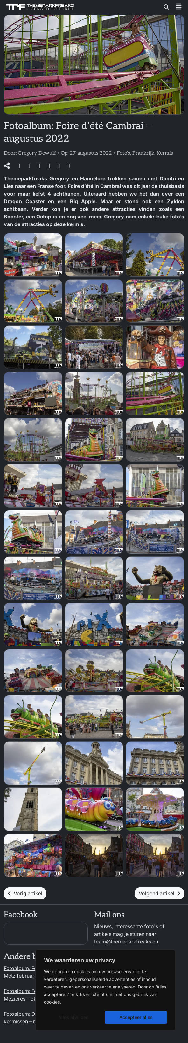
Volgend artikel (159, 893)
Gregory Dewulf (37, 153)
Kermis (165, 153)
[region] (105, 990)
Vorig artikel (25, 893)
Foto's (123, 153)
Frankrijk (143, 153)
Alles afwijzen (73, 1017)
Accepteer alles (136, 1017)
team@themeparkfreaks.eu (126, 941)
